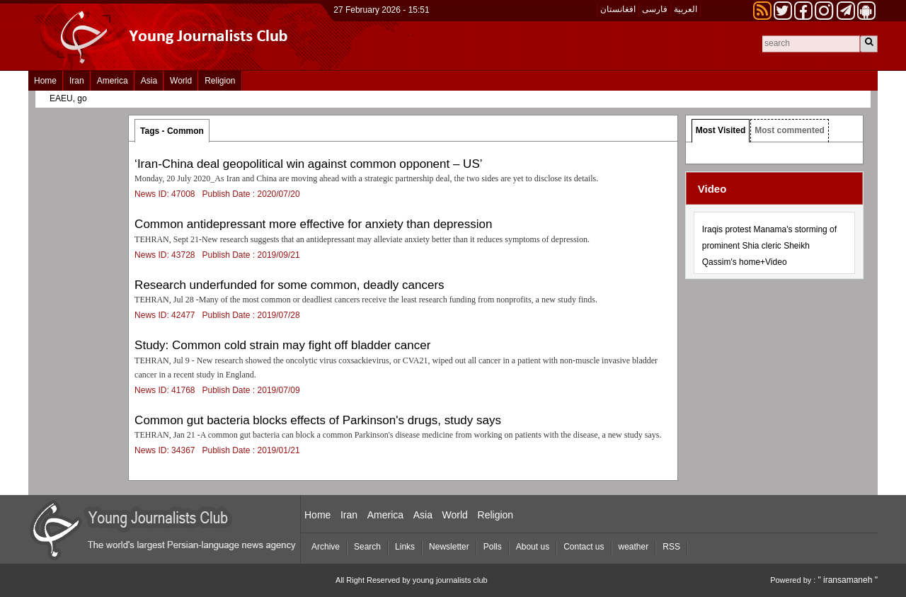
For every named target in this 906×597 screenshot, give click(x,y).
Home (45, 81)
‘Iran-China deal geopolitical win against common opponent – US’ (308, 164)
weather (634, 547)
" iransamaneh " (848, 580)
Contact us (583, 547)
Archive (325, 547)
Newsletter (449, 547)
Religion (220, 81)
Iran (76, 81)
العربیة (685, 9)
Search (367, 547)
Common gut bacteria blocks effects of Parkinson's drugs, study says (317, 420)
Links (405, 547)
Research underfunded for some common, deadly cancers (289, 285)
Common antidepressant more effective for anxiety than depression (313, 224)
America (112, 81)
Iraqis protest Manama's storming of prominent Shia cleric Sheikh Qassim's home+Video (769, 245)
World (181, 81)
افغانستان (618, 9)
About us (532, 547)
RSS (671, 547)
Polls (492, 547)
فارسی (654, 9)
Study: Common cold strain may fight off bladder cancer (282, 345)
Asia (149, 81)
